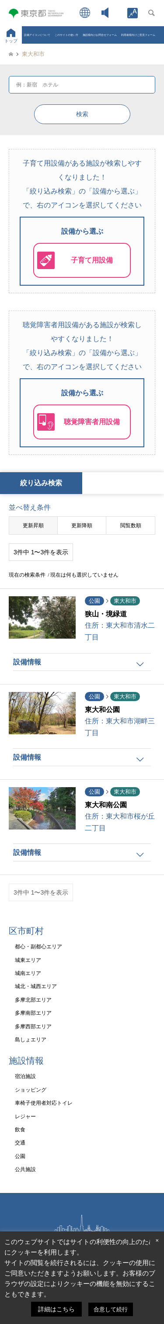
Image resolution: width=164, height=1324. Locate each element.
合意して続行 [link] (111, 1309)
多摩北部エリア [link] (33, 1000)
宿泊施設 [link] (25, 1076)
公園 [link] (20, 1156)
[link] (132, 13)
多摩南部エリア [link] (33, 1013)
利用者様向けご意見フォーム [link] (138, 34)
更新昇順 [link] (33, 525)
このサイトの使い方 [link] (66, 34)
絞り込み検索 (41, 483)
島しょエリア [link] (30, 1040)
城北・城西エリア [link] (36, 986)
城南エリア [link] (28, 973)
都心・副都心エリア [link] (38, 947)
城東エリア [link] (28, 960)
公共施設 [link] (25, 1169)
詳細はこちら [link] (56, 1309)
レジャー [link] (25, 1116)
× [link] (157, 1240)
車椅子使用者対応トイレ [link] (44, 1103)
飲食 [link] (20, 1130)
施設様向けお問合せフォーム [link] (100, 34)
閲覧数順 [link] (130, 525)
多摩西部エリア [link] (33, 1026)
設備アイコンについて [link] (37, 34)
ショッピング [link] (30, 1090)
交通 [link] (20, 1143)
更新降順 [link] (81, 525)
